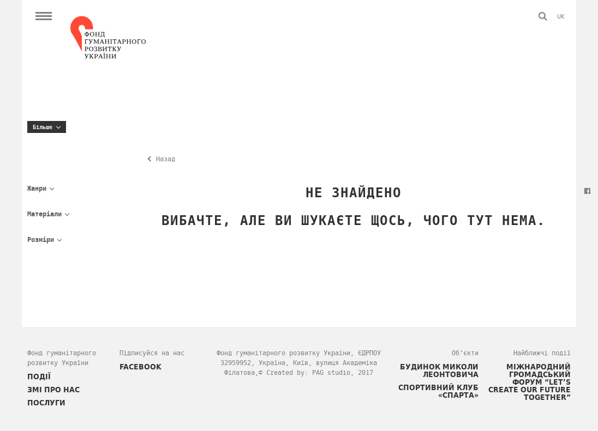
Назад (165, 159)
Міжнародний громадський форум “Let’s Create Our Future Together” (529, 382)
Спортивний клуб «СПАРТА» (438, 391)
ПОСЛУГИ (46, 403)
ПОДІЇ (39, 377)
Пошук (543, 16)
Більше (42, 127)
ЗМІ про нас (53, 390)
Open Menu (43, 16)
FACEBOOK (140, 367)
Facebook (587, 190)
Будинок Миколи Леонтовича (439, 370)
